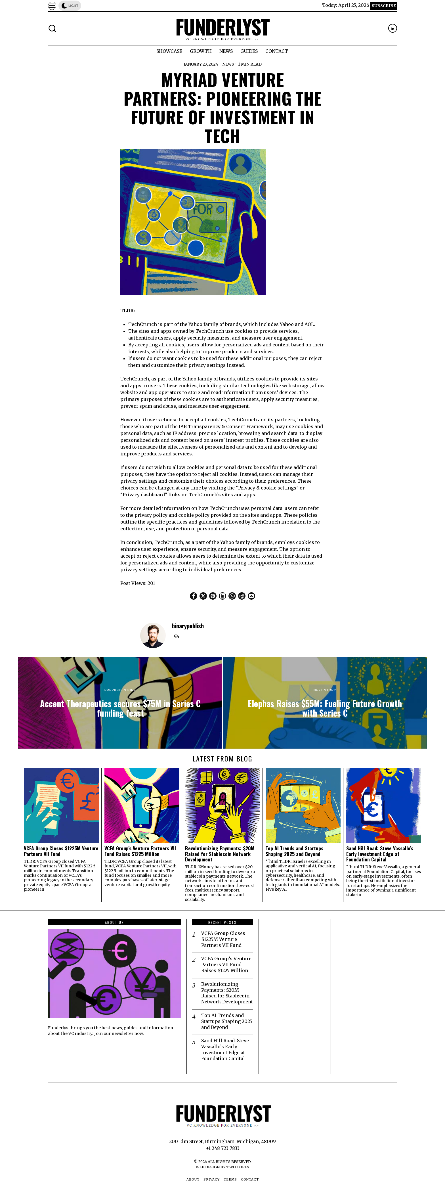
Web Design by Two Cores (222, 1167)
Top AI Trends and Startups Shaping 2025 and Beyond (294, 851)
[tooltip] (392, 28)
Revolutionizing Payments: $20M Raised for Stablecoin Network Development (220, 854)
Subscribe (384, 5)
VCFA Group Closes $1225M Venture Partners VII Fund (61, 851)
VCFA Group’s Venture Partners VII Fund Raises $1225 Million (140, 851)
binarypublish (188, 625)
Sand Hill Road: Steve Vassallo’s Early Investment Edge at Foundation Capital (379, 854)
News (228, 64)
